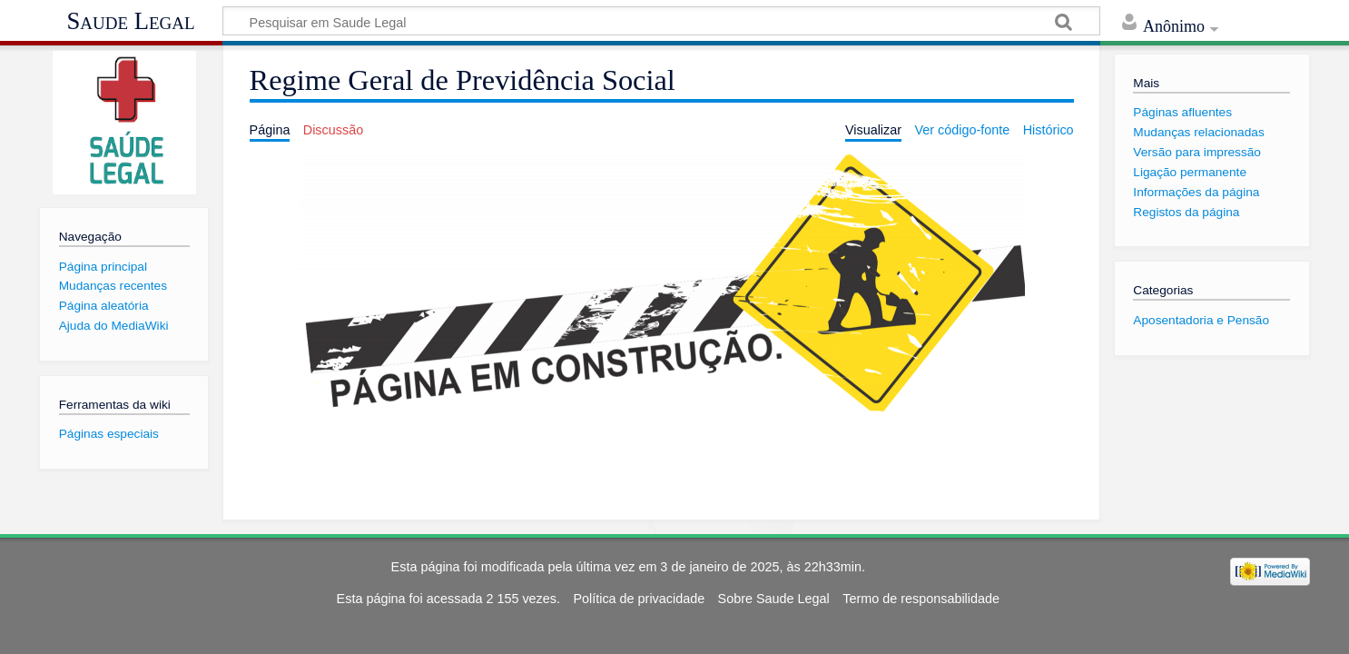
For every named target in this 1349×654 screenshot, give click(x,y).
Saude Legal (130, 21)
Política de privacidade (638, 598)
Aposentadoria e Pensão (1201, 320)
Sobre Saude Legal (774, 598)
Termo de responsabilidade (920, 598)
